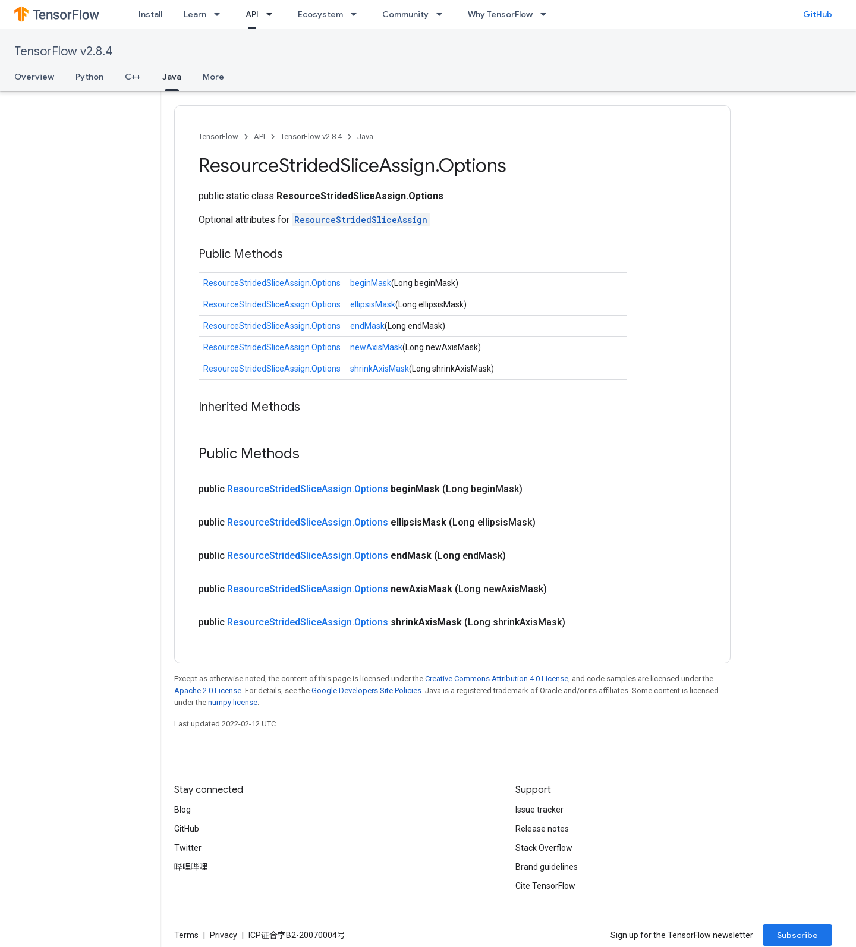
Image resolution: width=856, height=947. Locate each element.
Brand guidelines (546, 867)
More (213, 76)
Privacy (223, 935)
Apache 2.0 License (207, 690)
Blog (182, 809)
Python (89, 76)
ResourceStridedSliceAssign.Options (272, 283)
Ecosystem (320, 14)
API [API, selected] (252, 14)
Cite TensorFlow (545, 886)
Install (150, 14)
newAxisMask (376, 347)
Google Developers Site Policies (366, 690)
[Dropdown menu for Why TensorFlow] (547, 14)
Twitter (188, 847)
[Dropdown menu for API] (273, 14)
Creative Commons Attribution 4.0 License (496, 678)
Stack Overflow (543, 847)
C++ (133, 76)
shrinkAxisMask (379, 368)
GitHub (817, 14)
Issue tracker (539, 809)
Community (405, 14)
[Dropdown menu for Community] (443, 14)
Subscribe (797, 935)
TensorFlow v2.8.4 (63, 51)
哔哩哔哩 (190, 867)
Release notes (542, 828)
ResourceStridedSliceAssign (360, 219)
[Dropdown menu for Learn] (220, 14)
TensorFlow (218, 136)
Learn (195, 14)
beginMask (370, 283)
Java (365, 136)
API (259, 136)
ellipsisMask (372, 304)
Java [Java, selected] (171, 76)
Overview (34, 76)
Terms (186, 935)
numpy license (232, 702)
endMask (367, 326)
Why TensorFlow (500, 14)
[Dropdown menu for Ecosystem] (357, 14)
